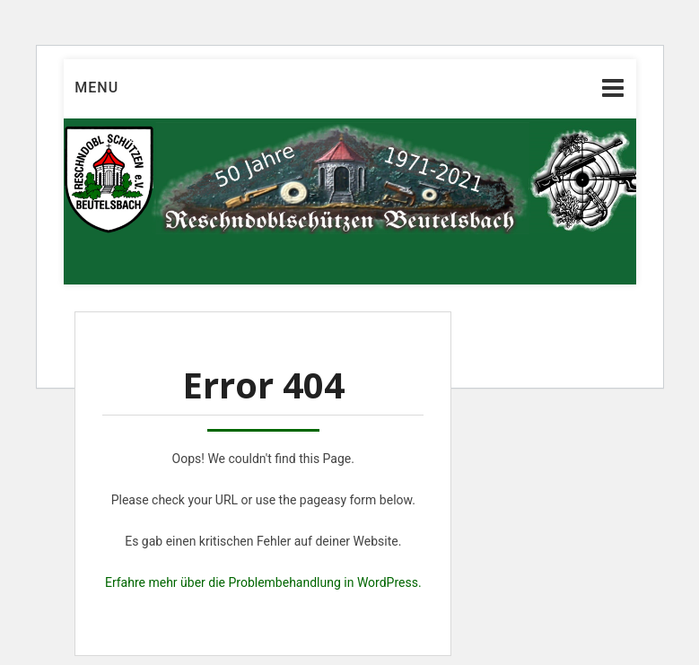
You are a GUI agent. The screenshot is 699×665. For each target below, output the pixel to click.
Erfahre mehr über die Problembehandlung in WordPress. (263, 582)
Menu (96, 87)
